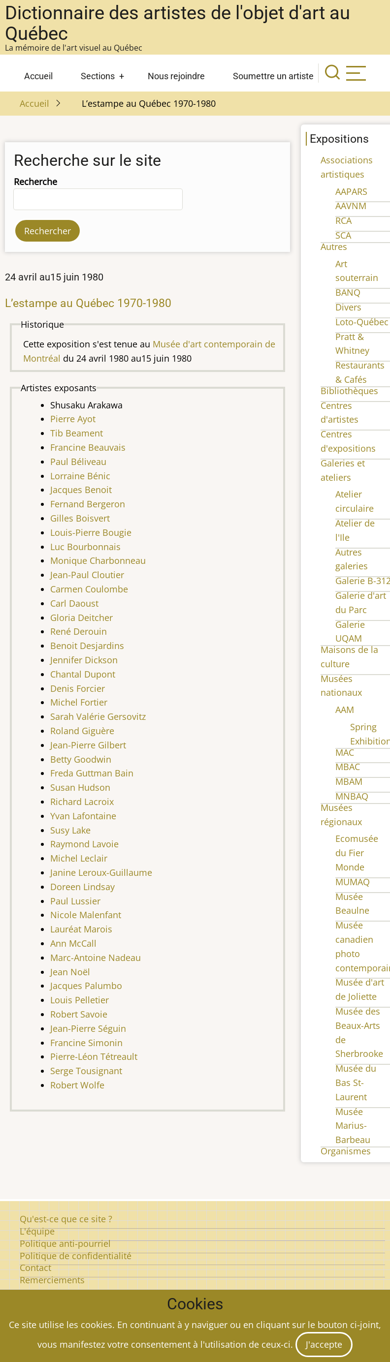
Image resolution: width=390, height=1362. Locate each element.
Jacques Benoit (81, 489)
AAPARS (351, 191)
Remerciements (52, 1280)
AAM (344, 709)
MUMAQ (352, 882)
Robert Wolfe (77, 1085)
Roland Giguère (82, 731)
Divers (348, 307)
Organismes (346, 1151)
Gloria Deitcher (81, 617)
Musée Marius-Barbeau (352, 1126)
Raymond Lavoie (84, 844)
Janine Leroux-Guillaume (101, 872)
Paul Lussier (75, 901)
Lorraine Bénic (80, 476)
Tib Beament (76, 433)
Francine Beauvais (88, 447)
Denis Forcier (77, 688)
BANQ (347, 292)
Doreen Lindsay (82, 887)
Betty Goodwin (80, 759)
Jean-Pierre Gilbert (88, 745)
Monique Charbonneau (98, 560)
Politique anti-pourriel (65, 1243)
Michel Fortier (78, 702)
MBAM (348, 781)
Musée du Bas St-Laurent (355, 1082)
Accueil (38, 76)
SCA (343, 235)
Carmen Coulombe (89, 589)
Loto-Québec (362, 322)
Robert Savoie (78, 1014)
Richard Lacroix (82, 801)
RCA (343, 220)
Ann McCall (73, 943)
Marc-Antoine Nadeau (95, 957)
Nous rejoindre (176, 76)
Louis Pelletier (79, 1000)
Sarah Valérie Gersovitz (98, 716)
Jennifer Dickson (84, 660)
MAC (344, 752)
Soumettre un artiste (273, 76)
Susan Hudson (80, 787)
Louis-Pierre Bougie (90, 532)
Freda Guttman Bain (91, 773)
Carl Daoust (74, 603)
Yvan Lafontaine (83, 816)
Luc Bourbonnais (85, 547)
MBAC (347, 767)
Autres (334, 246)
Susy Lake (70, 830)
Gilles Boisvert (80, 518)
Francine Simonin (86, 1043)
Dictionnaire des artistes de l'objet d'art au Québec (177, 23)
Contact (35, 1267)
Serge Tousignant (86, 1071)
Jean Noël (70, 972)
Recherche (35, 181)
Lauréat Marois (81, 929)
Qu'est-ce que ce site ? (66, 1219)
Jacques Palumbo (86, 985)
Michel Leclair (78, 858)
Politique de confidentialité (75, 1256)
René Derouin (78, 631)
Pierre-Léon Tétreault (93, 1056)
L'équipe (37, 1231)
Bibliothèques (349, 391)
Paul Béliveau (78, 461)
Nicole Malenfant (85, 915)
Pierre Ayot (73, 419)
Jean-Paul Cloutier (87, 575)
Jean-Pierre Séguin (88, 1028)
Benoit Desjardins (87, 645)
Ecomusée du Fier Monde (356, 853)
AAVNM (350, 206)
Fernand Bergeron (87, 504)
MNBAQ (351, 796)
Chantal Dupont (82, 674)
